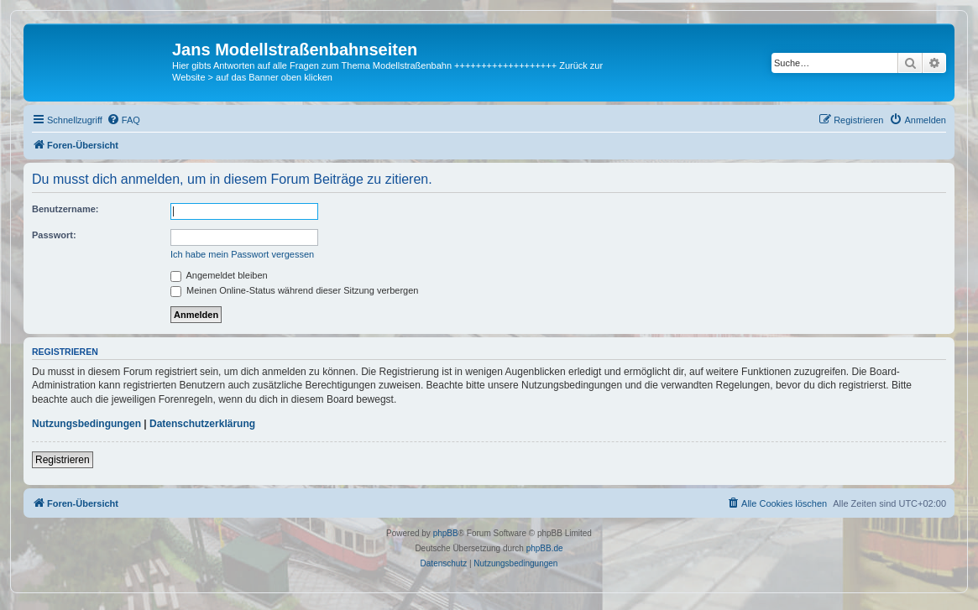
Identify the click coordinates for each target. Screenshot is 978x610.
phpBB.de (544, 548)
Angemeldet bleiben (219, 275)
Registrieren (62, 460)
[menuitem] (123, 120)
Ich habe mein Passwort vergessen (242, 254)
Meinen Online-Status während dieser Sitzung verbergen (294, 290)
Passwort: (54, 235)
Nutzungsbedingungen (86, 424)
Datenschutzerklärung (202, 424)
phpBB (445, 533)
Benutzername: (65, 209)
